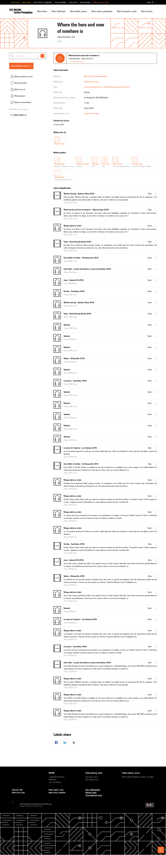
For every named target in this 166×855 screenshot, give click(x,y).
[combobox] (27, 56)
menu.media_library (78, 11)
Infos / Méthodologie (94, 790)
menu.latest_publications (102, 11)
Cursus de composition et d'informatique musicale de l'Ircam (107, 87)
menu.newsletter (60, 2)
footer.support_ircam (57, 790)
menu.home (42, 11)
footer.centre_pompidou (58, 792)
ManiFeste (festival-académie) (95, 76)
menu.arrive (73, 2)
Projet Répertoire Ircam (95, 795)
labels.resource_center (101, 2)
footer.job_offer (18, 790)
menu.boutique (85, 2)
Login (148, 2)
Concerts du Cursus (91, 81)
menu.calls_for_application (43, 2)
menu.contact (146, 11)
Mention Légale (92, 792)
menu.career (26, 2)
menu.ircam (15, 2)
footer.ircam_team (19, 792)
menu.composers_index (126, 11)
